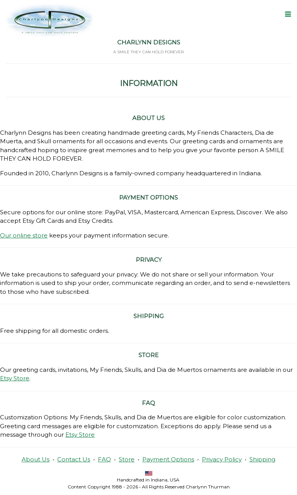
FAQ (104, 459)
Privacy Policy (222, 459)
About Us (36, 459)
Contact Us (73, 459)
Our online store (24, 235)
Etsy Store (14, 378)
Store (127, 459)
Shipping (262, 459)
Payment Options (168, 459)
